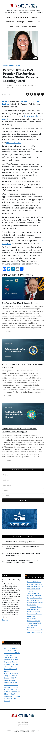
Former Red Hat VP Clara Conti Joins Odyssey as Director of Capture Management (34, 613)
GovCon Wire (24, 730)
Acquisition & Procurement (21, 17)
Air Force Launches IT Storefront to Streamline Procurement (22, 548)
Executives (29, 22)
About (17, 26)
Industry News (8, 65)
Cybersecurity (10, 22)
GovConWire (11, 644)
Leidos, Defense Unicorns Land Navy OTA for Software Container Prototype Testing (22, 561)
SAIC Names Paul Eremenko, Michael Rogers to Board (11, 659)
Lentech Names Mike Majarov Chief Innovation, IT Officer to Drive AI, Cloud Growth (12, 696)
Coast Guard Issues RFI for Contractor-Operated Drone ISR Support (23, 554)
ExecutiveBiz (35, 577)
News (38, 22)
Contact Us (32, 26)
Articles (10, 26)
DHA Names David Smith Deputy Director (20, 303)
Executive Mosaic (12, 730)
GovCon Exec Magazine (21, 731)
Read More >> (6, 620)
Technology (20, 22)
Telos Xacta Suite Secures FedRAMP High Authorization (34, 595)
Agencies (34, 17)
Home (8, 17)
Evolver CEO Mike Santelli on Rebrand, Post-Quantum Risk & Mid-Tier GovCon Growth (35, 586)
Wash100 (24, 26)
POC (32, 731)
